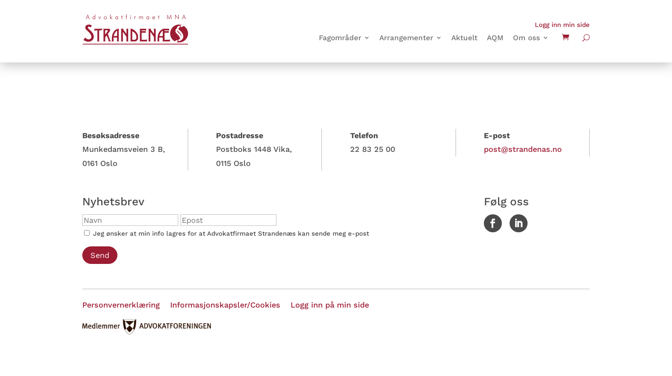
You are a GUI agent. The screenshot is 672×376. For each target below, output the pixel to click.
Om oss (526, 38)
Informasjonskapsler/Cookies (225, 304)
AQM (495, 38)
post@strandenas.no (523, 149)
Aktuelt (464, 38)
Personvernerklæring (121, 304)
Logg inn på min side (330, 304)
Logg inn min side (562, 25)
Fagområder (340, 38)
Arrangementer (406, 38)
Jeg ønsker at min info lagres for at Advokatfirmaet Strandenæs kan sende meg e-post (226, 233)
